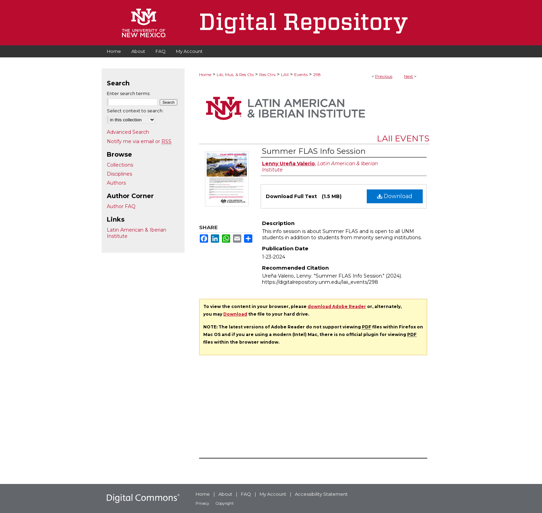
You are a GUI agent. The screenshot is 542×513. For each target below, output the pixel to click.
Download (394, 196)
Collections (120, 165)
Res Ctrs (267, 74)
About (225, 494)
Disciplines (119, 174)
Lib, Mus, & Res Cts (235, 74)
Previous (383, 76)
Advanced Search (128, 132)
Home (205, 74)
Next (408, 76)
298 (317, 74)
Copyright (225, 503)
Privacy (202, 503)
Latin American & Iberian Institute (136, 233)
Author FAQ (121, 206)
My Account (273, 494)
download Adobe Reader (337, 306)
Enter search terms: (128, 93)
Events (301, 74)
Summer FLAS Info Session (314, 151)
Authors (116, 183)
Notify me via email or (139, 141)
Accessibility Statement (321, 494)
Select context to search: (135, 110)
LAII (285, 74)
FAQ (246, 494)
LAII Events (403, 138)
